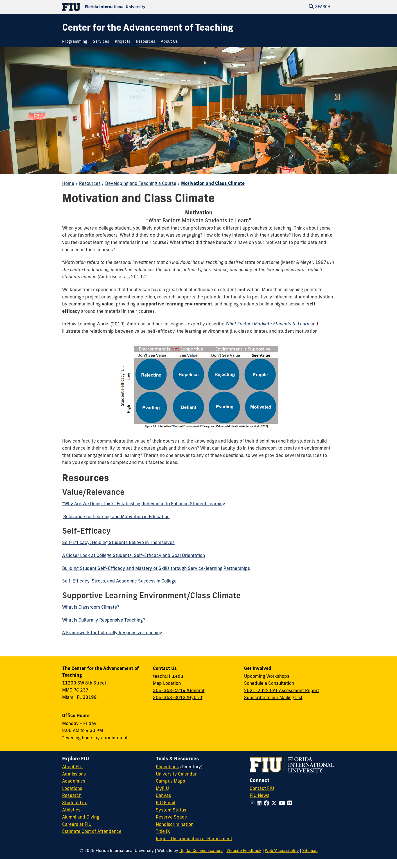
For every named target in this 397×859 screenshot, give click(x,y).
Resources (90, 184)
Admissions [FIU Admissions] (74, 774)
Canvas (163, 796)
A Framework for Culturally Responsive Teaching (112, 633)
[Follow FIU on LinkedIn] (260, 804)
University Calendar (176, 774)
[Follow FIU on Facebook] (267, 804)
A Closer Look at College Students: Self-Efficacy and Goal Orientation (133, 556)
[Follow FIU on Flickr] (290, 804)
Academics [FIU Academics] (73, 781)
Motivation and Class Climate (213, 184)
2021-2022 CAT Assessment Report (281, 691)
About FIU (72, 767)
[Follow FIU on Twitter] (275, 804)
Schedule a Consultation (269, 683)
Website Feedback (244, 851)
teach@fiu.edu (168, 676)
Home (68, 184)
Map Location (167, 683)
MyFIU (162, 789)
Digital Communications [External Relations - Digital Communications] (201, 851)
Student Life (74, 803)
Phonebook (167, 767)
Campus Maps (170, 781)
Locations (72, 789)
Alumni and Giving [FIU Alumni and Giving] (80, 817)
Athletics (71, 810)
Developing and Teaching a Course (140, 184)
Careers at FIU (77, 824)
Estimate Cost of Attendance (91, 831)
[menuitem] (76, 41)
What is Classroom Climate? (90, 607)
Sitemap (310, 851)
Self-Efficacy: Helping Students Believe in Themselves (118, 543)
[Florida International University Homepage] (130, 7)
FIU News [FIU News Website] (259, 796)
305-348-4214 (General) (179, 691)
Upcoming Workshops (266, 676)
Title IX (163, 831)
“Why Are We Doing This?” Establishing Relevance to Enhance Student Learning (143, 504)
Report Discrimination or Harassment (194, 839)
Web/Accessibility (282, 851)
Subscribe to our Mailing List (273, 698)
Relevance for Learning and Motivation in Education (116, 517)
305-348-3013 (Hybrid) (178, 698)
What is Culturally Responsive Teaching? (103, 620)
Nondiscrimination (174, 824)
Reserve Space (171, 817)
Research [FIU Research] (72, 796)
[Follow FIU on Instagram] (253, 804)
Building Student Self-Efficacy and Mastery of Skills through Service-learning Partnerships (156, 568)
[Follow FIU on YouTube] (283, 804)
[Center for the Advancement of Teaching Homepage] (147, 28)
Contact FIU (262, 789)
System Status (171, 810)
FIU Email (165, 803)
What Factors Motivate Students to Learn (267, 324)
